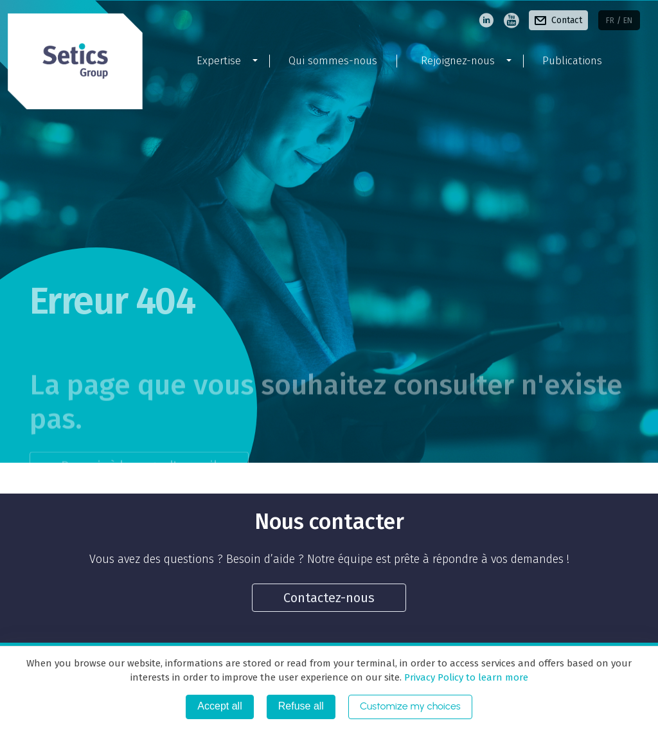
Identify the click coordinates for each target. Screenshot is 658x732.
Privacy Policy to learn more (465, 677)
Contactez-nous (329, 597)
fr (610, 20)
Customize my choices (410, 706)
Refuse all (301, 706)
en (627, 20)
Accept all (219, 706)
